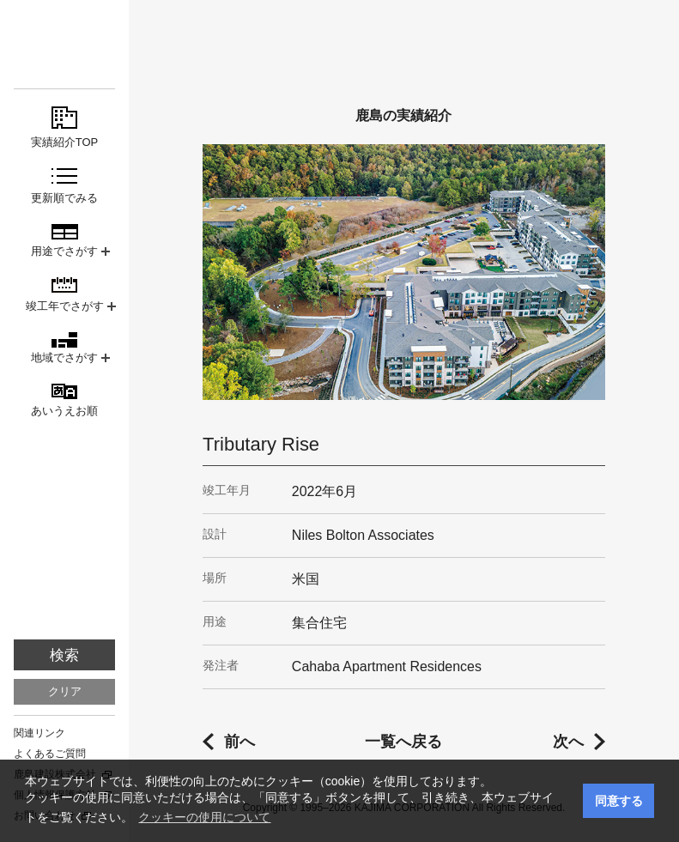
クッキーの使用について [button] (204, 817)
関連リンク (39, 733)
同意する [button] (619, 801)
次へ (568, 741)
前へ (239, 741)
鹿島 (64, 44)
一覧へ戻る (403, 741)
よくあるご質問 (50, 753)
